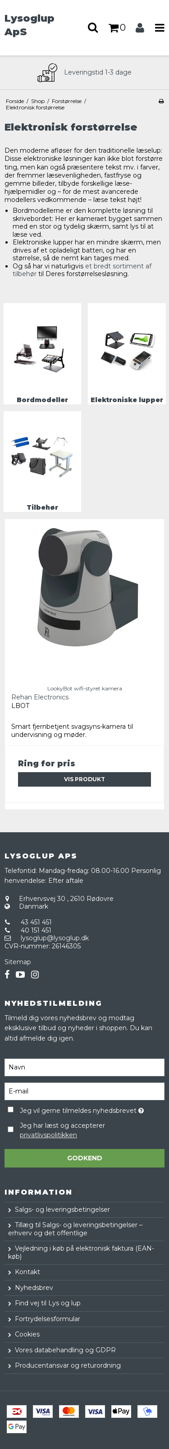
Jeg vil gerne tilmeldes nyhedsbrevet (82, 1109)
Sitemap (18, 962)
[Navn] (84, 1067)
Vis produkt (84, 779)
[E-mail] (84, 1091)
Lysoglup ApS (30, 25)
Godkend (84, 1158)
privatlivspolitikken (48, 1135)
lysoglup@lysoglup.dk (55, 938)
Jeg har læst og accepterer (62, 1130)
